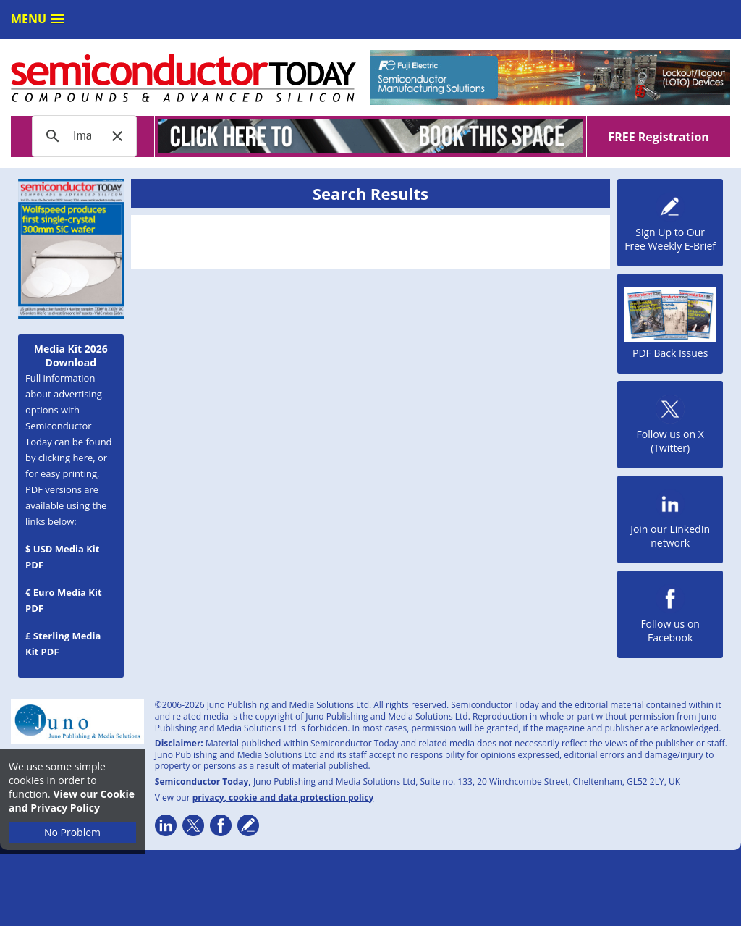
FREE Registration (658, 137)
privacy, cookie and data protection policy (283, 797)
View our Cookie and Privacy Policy (72, 801)
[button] (117, 136)
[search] (82, 136)
